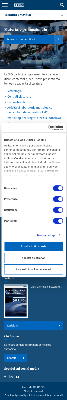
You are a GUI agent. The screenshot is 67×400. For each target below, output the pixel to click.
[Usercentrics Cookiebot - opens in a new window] (48, 127)
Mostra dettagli (46, 235)
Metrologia (14, 91)
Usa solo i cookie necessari (33, 269)
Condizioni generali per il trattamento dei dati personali (34, 395)
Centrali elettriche (19, 96)
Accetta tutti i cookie (33, 246)
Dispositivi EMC (17, 102)
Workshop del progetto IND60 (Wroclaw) (34, 118)
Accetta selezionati (33, 257)
